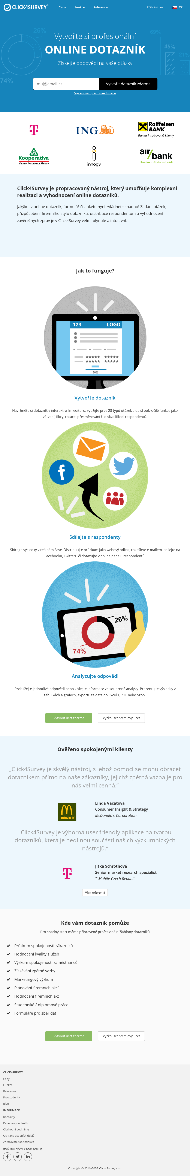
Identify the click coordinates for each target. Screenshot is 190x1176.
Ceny (62, 7)
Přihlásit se (155, 7)
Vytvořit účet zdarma (69, 718)
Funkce (80, 7)
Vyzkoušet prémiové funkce (95, 93)
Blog (6, 1104)
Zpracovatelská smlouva (18, 1142)
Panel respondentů (15, 1123)
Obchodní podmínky (16, 1129)
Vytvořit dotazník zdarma (128, 83)
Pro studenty (11, 1097)
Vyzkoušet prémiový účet (121, 718)
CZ (177, 7)
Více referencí (95, 892)
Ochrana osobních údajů (18, 1136)
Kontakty (9, 1117)
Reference (100, 7)
